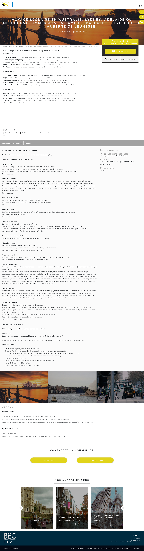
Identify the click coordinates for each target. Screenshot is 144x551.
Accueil (5, 46)
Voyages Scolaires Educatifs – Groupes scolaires (20, 47)
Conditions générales (95, 548)
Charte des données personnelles (119, 548)
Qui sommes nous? (78, 548)
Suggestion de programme (11, 143)
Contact (137, 548)
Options (28, 143)
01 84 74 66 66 (136, 538)
